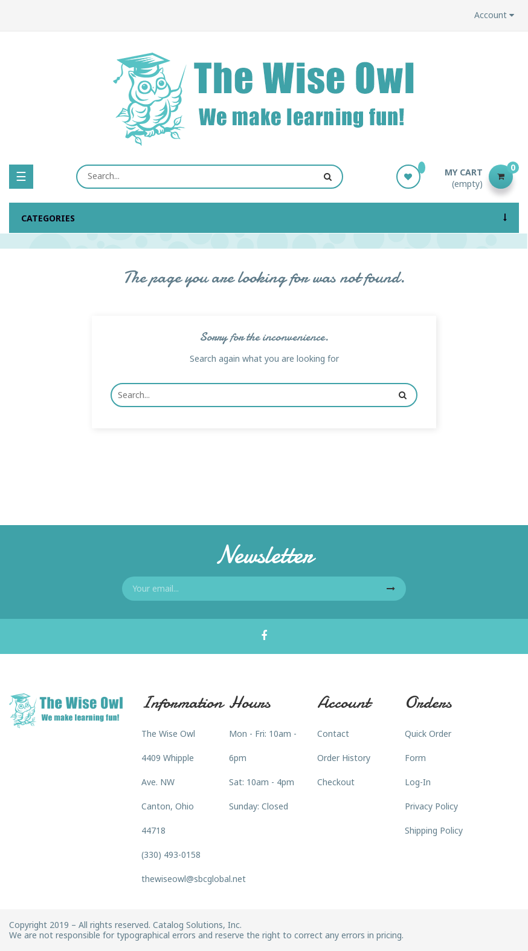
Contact (333, 733)
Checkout (336, 782)
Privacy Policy (431, 806)
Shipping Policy (434, 830)
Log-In (418, 782)
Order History (343, 757)
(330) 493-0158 (171, 854)
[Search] (209, 177)
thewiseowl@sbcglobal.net (193, 878)
